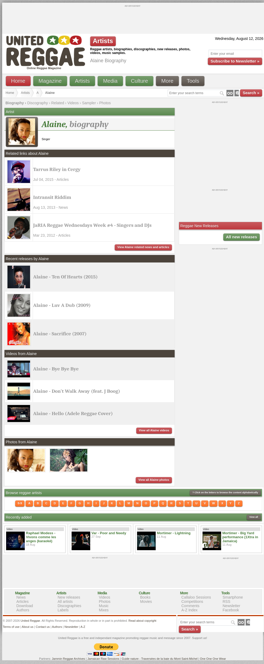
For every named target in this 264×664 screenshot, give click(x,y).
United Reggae (30, 620)
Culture (139, 81)
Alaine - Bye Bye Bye (56, 369)
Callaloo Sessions (196, 597)
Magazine (50, 81)
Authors (22, 610)
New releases (69, 597)
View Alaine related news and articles (143, 247)
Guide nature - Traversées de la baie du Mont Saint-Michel (159, 658)
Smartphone (233, 597)
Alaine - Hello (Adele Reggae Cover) (73, 413)
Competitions (192, 601)
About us (27, 626)
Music (104, 606)
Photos (105, 103)
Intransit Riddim (52, 197)
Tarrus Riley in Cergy (57, 169)
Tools (193, 81)
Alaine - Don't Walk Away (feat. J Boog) (76, 391)
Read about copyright (142, 620)
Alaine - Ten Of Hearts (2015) (65, 277)
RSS (226, 601)
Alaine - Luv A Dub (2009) (62, 305)
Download (24, 606)
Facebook (231, 610)
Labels (63, 610)
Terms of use (11, 626)
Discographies (69, 606)
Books (145, 597)
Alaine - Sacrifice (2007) (60, 334)
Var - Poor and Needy (109, 533)
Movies (146, 601)
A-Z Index (190, 610)
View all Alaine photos (153, 479)
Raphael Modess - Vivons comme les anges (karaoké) (41, 537)
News (21, 597)
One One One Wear (213, 658)
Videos (73, 103)
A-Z (82, 626)
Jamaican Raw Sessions (103, 658)
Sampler (89, 103)
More (167, 81)
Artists (82, 81)
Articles (22, 601)
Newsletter (231, 606)
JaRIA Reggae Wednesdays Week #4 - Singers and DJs (92, 225)
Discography (37, 103)
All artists (65, 601)
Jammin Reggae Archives (68, 658)
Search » (251, 92)
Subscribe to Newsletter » (235, 61)
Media (110, 81)
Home (18, 81)
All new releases (241, 237)
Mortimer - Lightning (174, 533)
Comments (191, 606)
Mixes (104, 610)
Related (57, 103)
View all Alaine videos (154, 430)
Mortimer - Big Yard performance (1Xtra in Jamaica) (240, 537)
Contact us (43, 626)
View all (253, 517)
